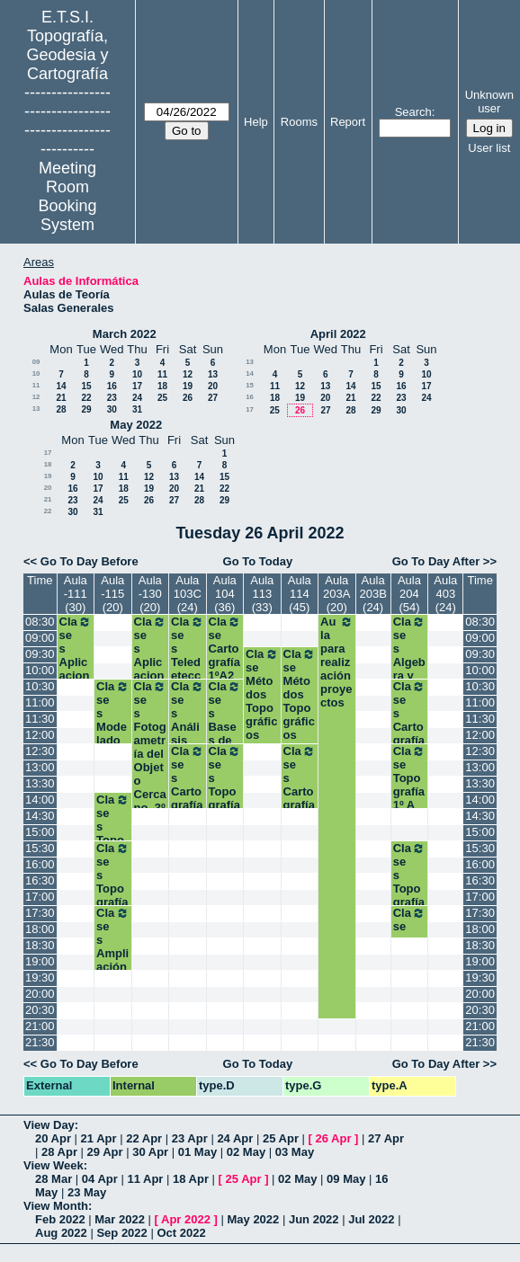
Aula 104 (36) (225, 593)
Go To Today (258, 561)
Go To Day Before (89, 561)
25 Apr (281, 1138)
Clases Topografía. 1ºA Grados (225, 798)
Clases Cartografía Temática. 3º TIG (187, 805)
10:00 (40, 670)
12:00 (40, 735)
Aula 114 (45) (299, 593)
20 (213, 386)
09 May (346, 1179)
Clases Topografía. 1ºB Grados (409, 895)
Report (347, 122)
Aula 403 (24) (445, 593)
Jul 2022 (371, 1219)
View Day (49, 1125)
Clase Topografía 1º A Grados (409, 791)
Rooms (299, 122)
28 (61, 409)
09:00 (40, 637)
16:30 (40, 880)
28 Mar (53, 1179)
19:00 (40, 961)
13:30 (40, 783)
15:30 (40, 848)
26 (188, 398)
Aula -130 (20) (150, 593)
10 (36, 373)
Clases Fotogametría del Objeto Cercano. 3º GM (150, 754)
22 (86, 398)
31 (137, 409)
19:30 (40, 977)
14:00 (40, 799)
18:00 (40, 929)
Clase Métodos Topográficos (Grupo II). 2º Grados (262, 728)
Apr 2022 (186, 1219)
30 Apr (150, 1152)
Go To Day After (436, 561)
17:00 (40, 896)
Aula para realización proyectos (337, 662)
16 (112, 386)
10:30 (40, 686)
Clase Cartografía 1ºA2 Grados (225, 662)
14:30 (40, 815)
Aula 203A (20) (336, 593)
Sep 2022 (121, 1233)
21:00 (40, 1026)
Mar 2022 (119, 1219)
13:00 (40, 767)
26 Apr (334, 1138)
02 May (246, 1152)
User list (489, 148)
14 (61, 386)
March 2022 (125, 334)
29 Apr (105, 1152)
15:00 (40, 832)
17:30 (40, 913)
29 (86, 409)
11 (162, 374)
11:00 (40, 702)
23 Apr (190, 1138)
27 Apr (386, 1138)
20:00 (40, 993)
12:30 (40, 751)
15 (86, 386)
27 (213, 398)
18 (162, 386)
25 (162, 398)
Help (256, 122)
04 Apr (100, 1179)
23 (112, 398)
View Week (53, 1165)
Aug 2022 (61, 1233)
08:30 (40, 621)
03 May (294, 1152)
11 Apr (145, 1179)
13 (213, 374)
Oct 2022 (181, 1233)
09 (36, 362)
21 (61, 398)
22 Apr (144, 1138)
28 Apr (59, 1152)
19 (188, 386)
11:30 (40, 718)
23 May (86, 1192)
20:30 (40, 1010)
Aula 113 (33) (261, 593)
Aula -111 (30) (75, 593)
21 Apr (99, 1138)
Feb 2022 (60, 1219)
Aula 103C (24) (188, 593)
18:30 (40, 945)
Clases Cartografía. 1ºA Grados (409, 733)
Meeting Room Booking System (67, 196)
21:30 (40, 1042)
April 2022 (338, 334)
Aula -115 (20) (112, 593)
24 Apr (235, 1138)
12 (188, 374)
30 (112, 409)
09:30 (40, 654)
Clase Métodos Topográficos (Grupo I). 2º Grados (300, 728)
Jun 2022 (314, 1219)
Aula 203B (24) (372, 593)
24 (137, 398)
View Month (55, 1206)
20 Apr (53, 1138)
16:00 (40, 864)
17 (137, 386)
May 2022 (136, 424)
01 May (197, 1152)
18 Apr (191, 1179)
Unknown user (489, 101)
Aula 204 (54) (409, 593)
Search (413, 112)
